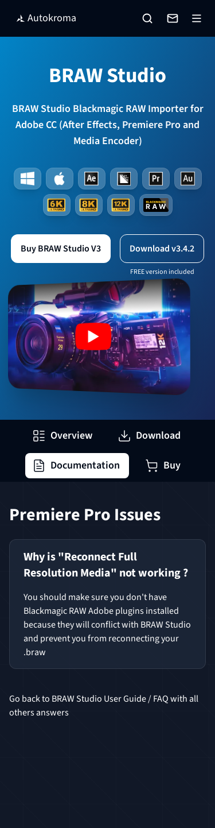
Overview (62, 435)
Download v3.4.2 (162, 248)
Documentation (76, 465)
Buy (163, 465)
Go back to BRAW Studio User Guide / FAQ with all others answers (103, 705)
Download (149, 435)
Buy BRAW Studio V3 (61, 248)
